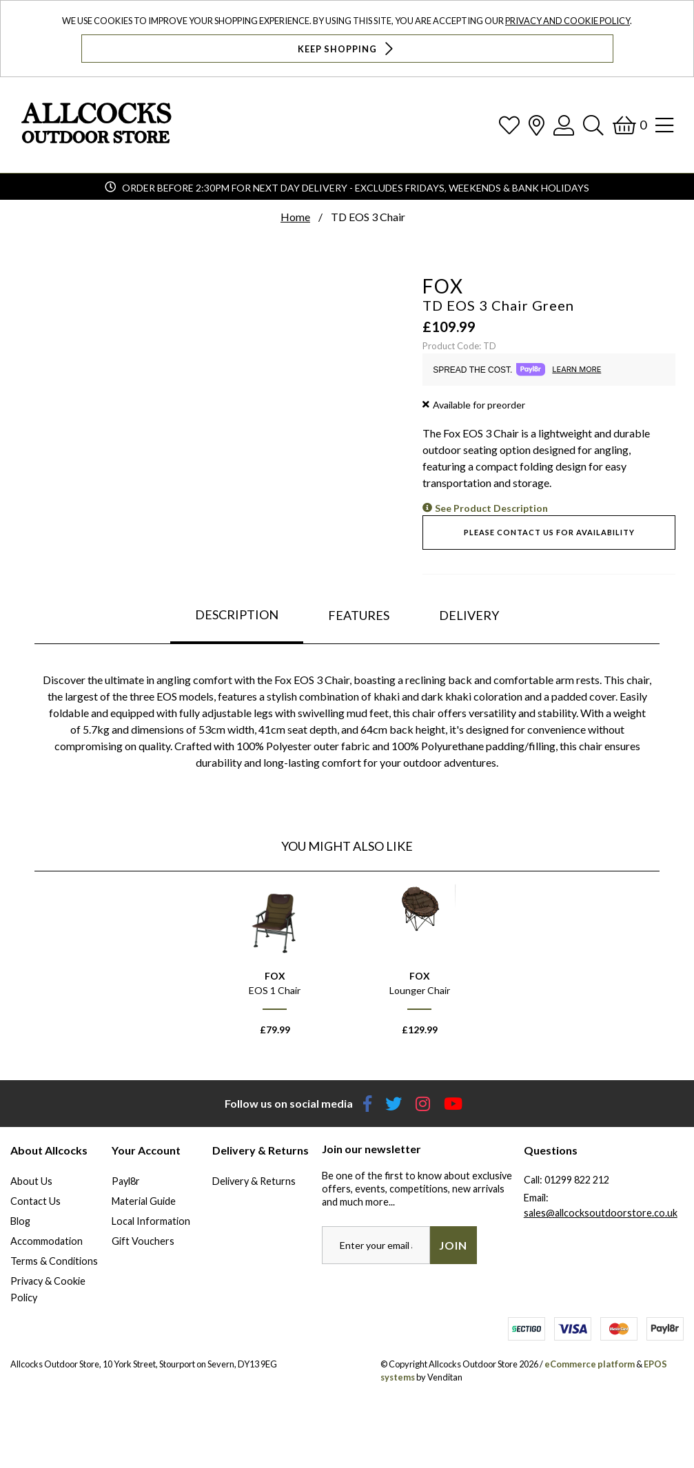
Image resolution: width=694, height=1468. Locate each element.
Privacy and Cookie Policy (567, 20)
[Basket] (629, 125)
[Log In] (563, 125)
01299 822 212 (576, 1180)
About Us (31, 1181)
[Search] (593, 125)
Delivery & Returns (254, 1181)
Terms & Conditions (54, 1261)
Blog (20, 1221)
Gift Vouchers (143, 1241)
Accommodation (46, 1241)
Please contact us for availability (549, 532)
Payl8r (126, 1181)
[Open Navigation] (664, 125)
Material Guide (144, 1201)
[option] (275, 966)
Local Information (151, 1221)
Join (453, 1245)
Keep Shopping (347, 48)
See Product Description (491, 508)
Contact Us (35, 1201)
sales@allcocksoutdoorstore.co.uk (600, 1213)
